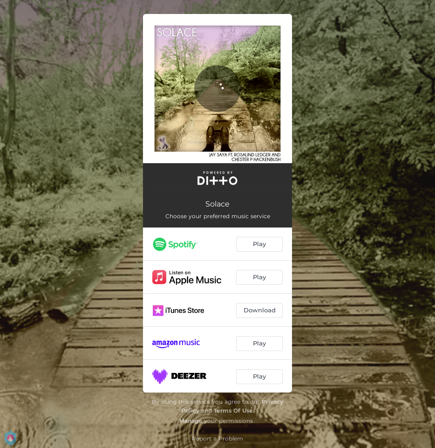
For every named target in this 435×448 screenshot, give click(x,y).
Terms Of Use (233, 410)
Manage (190, 420)
